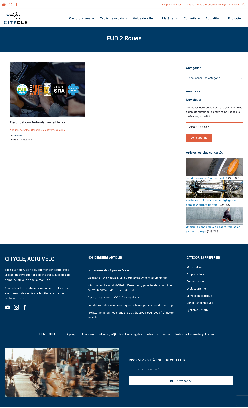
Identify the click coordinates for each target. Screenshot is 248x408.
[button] (243, 4)
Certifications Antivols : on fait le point (39, 122)
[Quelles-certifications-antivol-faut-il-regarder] (47, 63)
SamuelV (18, 135)
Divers (50, 129)
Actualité (25, 129)
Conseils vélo (38, 129)
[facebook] (16, 4)
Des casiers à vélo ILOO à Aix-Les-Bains (113, 297)
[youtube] (4, 4)
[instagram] (10, 4)
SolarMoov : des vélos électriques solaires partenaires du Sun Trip (130, 305)
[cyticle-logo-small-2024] (15, 13)
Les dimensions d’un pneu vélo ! (206, 178)
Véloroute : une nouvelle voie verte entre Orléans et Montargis (127, 277)
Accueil (14, 129)
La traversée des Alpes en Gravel (109, 270)
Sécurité (60, 129)
